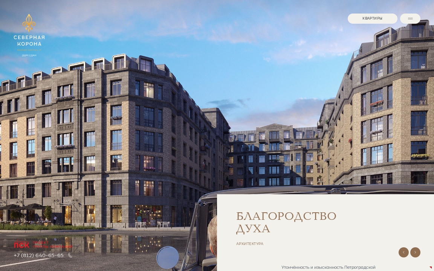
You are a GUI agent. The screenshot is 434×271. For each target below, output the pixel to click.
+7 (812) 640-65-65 (39, 255)
